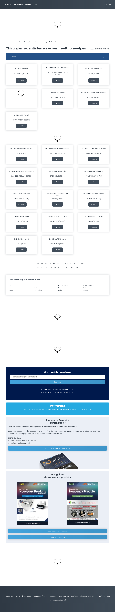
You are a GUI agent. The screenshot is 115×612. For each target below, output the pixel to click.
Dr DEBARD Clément (93, 69)
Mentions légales (40, 596)
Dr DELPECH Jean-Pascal (93, 194)
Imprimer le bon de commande (57, 448)
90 (72, 268)
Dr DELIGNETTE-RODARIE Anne (57, 195)
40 (51, 268)
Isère (60, 288)
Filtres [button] (13, 56)
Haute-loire (38, 290)
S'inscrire (57, 382)
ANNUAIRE (20, 3)
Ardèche (13, 290)
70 (63, 268)
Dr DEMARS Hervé (21, 239)
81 (70, 263)
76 (50, 263)
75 (46, 263)
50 (55, 268)
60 (59, 268)
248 (82, 263)
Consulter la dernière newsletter (57, 392)
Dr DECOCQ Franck (21, 115)
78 (58, 263)
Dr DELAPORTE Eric (57, 171)
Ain (11, 285)
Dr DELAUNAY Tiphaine (93, 171)
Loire (60, 290)
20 (42, 268)
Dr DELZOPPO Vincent (57, 216)
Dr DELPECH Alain (21, 216)
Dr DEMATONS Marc (57, 239)
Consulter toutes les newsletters (57, 389)
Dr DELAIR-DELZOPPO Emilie (94, 148)
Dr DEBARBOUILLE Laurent (57, 67)
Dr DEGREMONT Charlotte (21, 148)
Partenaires (64, 596)
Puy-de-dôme (88, 285)
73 (38, 263)
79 (62, 263)
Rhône (85, 288)
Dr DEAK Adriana (21, 69)
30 (46, 268)
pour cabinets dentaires (57, 531)
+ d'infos (21, 80)
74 (42, 263)
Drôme (37, 288)
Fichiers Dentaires (87, 596)
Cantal (36, 285)
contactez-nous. (85, 409)
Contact (53, 596)
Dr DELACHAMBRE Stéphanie (57, 148)
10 (38, 268)
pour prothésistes (58, 537)
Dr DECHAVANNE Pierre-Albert (93, 92)
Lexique (74, 596)
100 (76, 268)
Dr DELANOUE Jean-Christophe (21, 171)
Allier (11, 288)
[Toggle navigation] (110, 4)
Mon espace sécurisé (57, 600)
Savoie (85, 290)
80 (66, 263)
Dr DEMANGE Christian (93, 216)
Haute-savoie (63, 285)
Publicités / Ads (104, 596)
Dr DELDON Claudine (21, 194)
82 (75, 263)
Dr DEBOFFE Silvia (57, 92)
